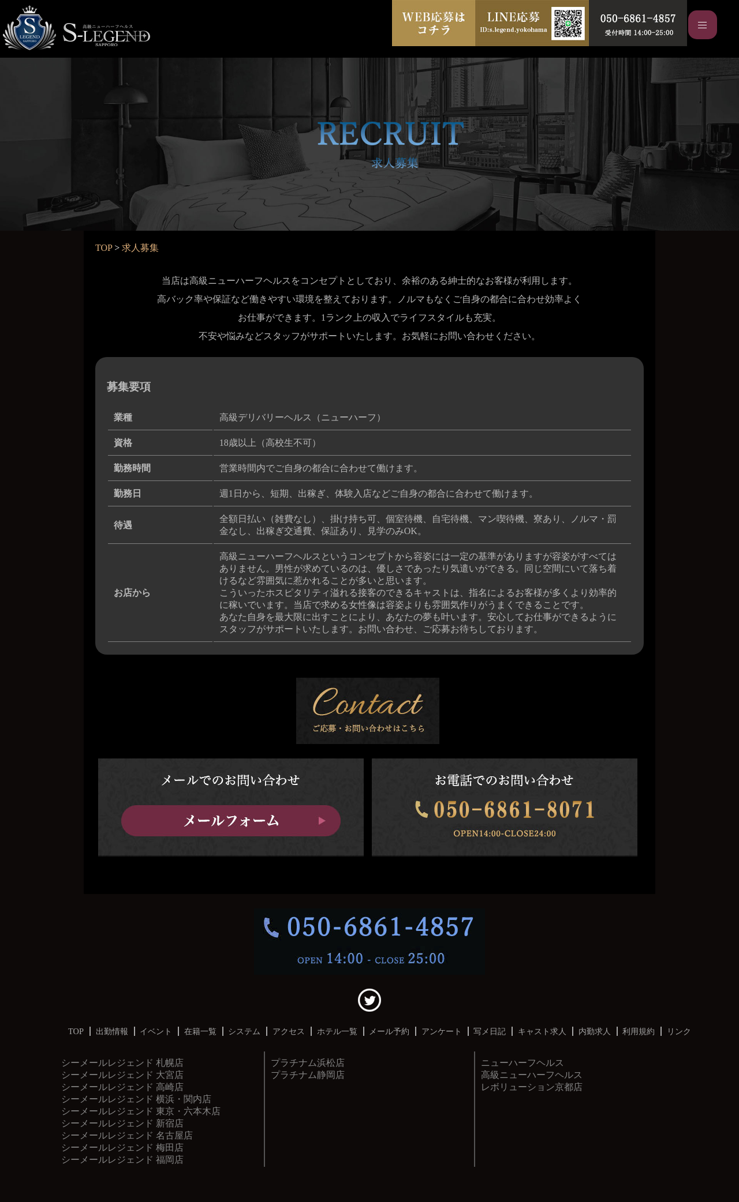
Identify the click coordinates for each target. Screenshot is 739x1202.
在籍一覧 (200, 1031)
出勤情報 (112, 1031)
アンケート (441, 1031)
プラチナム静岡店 (308, 1075)
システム (244, 1031)
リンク (679, 1031)
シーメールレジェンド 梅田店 (122, 1147)
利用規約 (638, 1031)
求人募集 (140, 248)
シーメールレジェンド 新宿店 (122, 1123)
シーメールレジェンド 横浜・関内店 (136, 1099)
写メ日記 (489, 1031)
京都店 (532, 1075)
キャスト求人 (542, 1031)
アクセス (289, 1031)
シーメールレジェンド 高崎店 (122, 1087)
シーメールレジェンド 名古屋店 (127, 1135)
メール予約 (389, 1031)
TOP (103, 248)
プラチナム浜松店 (308, 1063)
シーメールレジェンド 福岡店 (122, 1160)
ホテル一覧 (337, 1031)
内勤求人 (594, 1031)
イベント (156, 1031)
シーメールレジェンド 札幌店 (122, 1063)
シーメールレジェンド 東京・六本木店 (141, 1111)
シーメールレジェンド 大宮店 (122, 1075)
